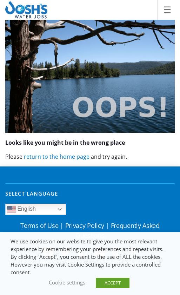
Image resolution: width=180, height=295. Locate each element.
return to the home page (56, 156)
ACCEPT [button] (113, 283)
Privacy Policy (84, 225)
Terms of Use (39, 225)
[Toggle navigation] (167, 10)
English (21, 209)
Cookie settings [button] (67, 282)
